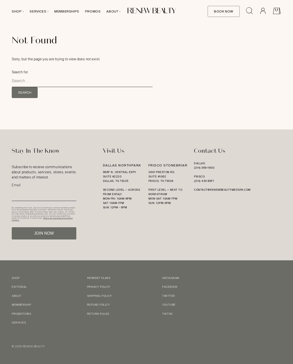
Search (24, 92)
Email (16, 185)
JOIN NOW (44, 233)
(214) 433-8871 (204, 181)
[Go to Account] (262, 11)
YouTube (169, 304)
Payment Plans (99, 278)
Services (38, 11)
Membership (21, 304)
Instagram (170, 278)
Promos (93, 11)
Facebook (169, 287)
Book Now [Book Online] (223, 11)
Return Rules (98, 313)
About (112, 11)
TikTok (167, 313)
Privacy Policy (98, 287)
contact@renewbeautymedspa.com (222, 189)
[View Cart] (276, 11)
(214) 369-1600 (204, 167)
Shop (17, 11)
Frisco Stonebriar (168, 165)
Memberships (66, 11)
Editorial (19, 287)
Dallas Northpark (122, 165)
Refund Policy (98, 304)
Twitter (168, 296)
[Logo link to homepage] (152, 11)
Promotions (21, 313)
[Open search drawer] (249, 11)
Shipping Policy (99, 296)
